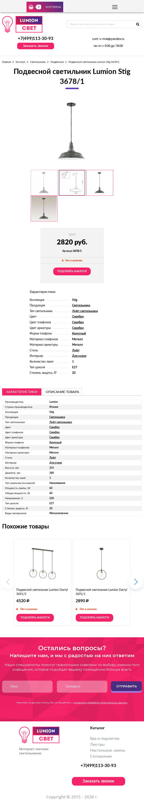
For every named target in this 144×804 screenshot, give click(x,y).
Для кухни (79, 356)
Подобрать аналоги (72, 271)
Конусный (79, 333)
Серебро (78, 316)
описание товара (62, 392)
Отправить (126, 686)
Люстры (97, 745)
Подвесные (57, 62)
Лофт (76, 350)
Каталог (20, 62)
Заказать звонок (35, 46)
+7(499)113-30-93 (35, 39)
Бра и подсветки (104, 739)
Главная (6, 62)
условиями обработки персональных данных (100, 702)
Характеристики (21, 392)
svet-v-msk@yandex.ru (108, 39)
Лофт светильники (85, 311)
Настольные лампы (107, 750)
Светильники (38, 62)
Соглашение (101, 756)
